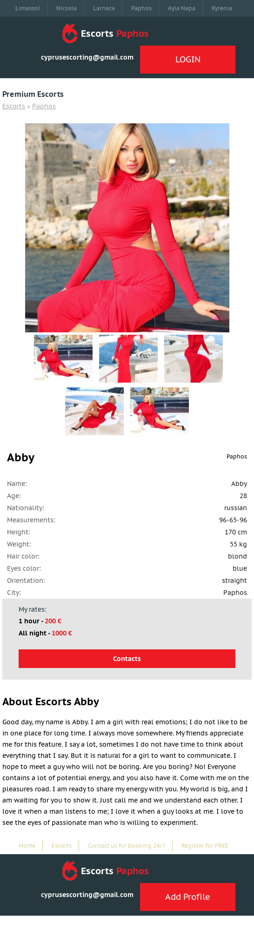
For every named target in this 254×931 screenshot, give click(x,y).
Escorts (13, 106)
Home (27, 845)
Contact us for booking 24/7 (126, 845)
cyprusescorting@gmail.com (87, 57)
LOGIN (188, 59)
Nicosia (66, 8)
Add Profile (187, 896)
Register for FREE (204, 845)
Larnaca (104, 8)
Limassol (27, 8)
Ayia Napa (181, 8)
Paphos (141, 8)
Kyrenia (222, 8)
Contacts (127, 658)
